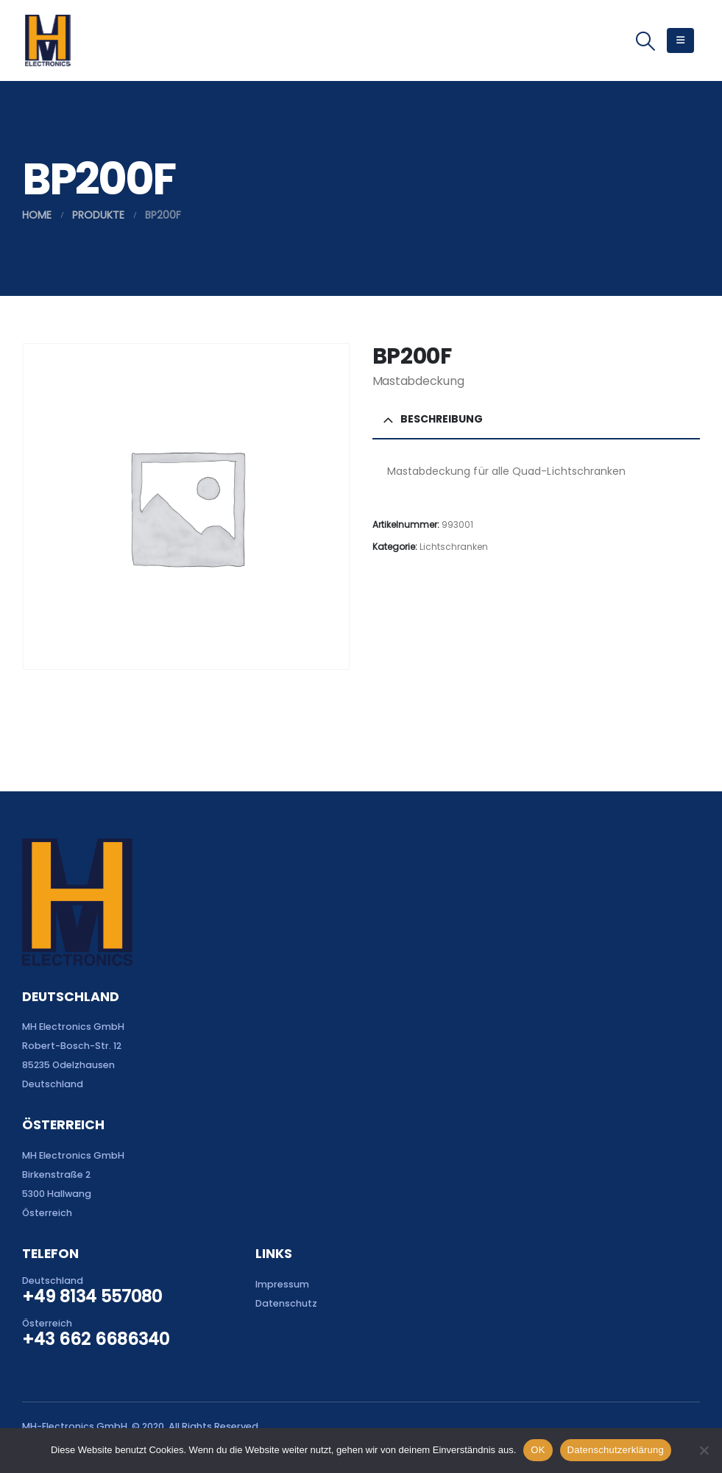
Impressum (282, 1284)
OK (538, 1449)
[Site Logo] (47, 40)
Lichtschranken (454, 546)
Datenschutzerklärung (615, 1449)
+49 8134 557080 (92, 1296)
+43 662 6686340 (95, 1339)
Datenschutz (286, 1303)
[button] (645, 41)
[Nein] (703, 1450)
